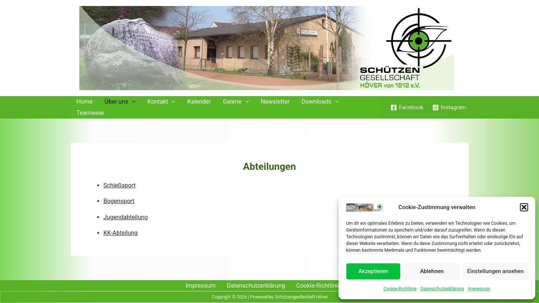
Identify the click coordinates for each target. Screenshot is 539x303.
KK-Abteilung (121, 232)
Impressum (479, 288)
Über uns (120, 101)
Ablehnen (432, 271)
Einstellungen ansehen (495, 271)
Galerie (236, 101)
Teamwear (91, 112)
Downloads (320, 101)
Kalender (199, 101)
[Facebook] (407, 107)
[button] (524, 207)
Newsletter (275, 101)
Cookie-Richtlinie (400, 288)
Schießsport (120, 185)
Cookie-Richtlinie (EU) (324, 285)
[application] (132, 101)
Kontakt (161, 101)
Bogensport (119, 201)
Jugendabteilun (124, 217)
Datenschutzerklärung (442, 288)
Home (85, 101)
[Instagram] (449, 107)
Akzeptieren (373, 271)
